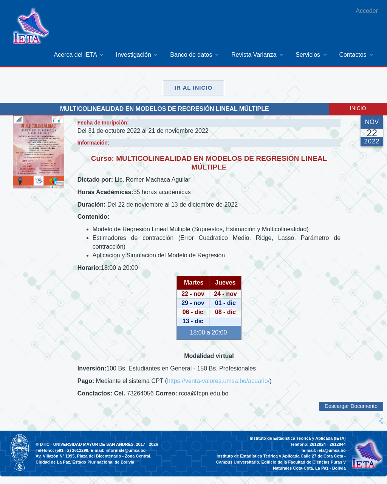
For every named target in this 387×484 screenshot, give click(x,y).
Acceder (367, 11)
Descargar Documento (351, 406)
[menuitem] (79, 55)
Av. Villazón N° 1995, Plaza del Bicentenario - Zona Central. (93, 456)
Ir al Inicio (193, 87)
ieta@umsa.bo (331, 450)
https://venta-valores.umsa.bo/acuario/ (218, 381)
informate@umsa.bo (125, 450)
